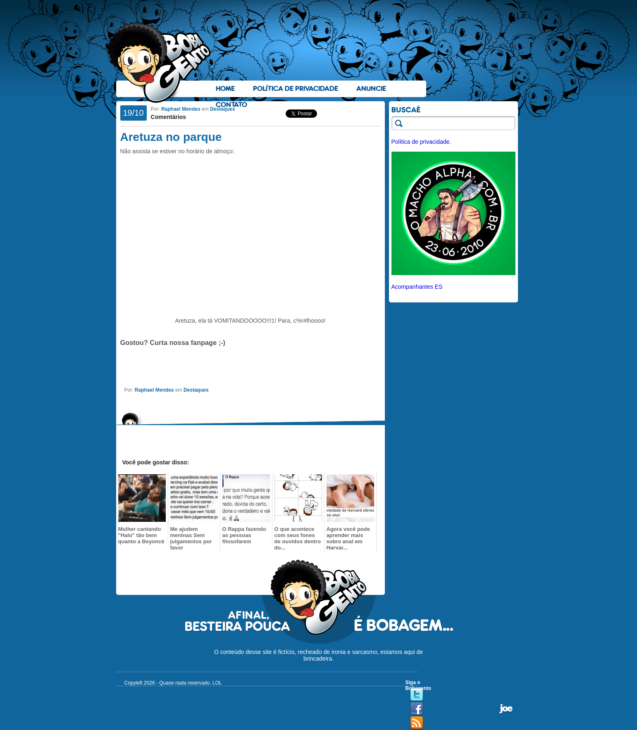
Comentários (168, 117)
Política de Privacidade (295, 88)
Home (225, 88)
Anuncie (371, 88)
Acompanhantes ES (417, 286)
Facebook (417, 709)
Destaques (222, 109)
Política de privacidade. (421, 141)
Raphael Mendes (180, 109)
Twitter (417, 695)
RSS (417, 723)
